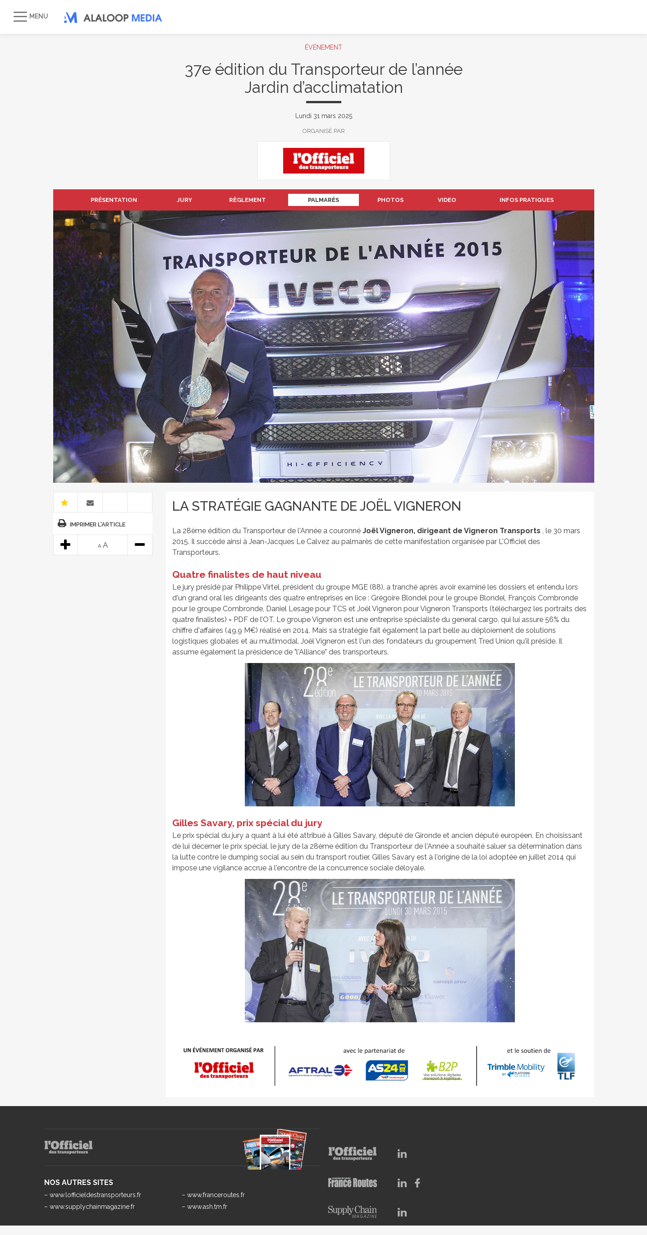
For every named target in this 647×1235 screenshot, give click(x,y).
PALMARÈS (323, 200)
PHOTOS (390, 200)
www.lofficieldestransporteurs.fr (95, 1194)
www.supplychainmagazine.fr (92, 1206)
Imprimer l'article (97, 524)
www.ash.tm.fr (207, 1206)
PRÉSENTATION (114, 200)
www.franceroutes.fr (216, 1194)
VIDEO (447, 200)
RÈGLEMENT (247, 200)
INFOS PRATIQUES (527, 200)
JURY (184, 200)
